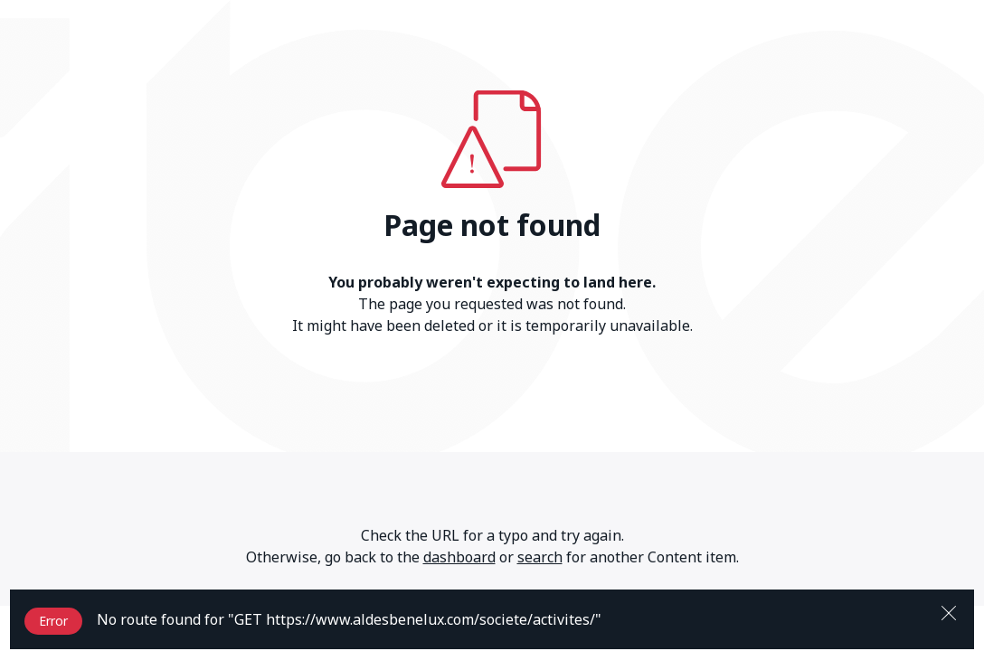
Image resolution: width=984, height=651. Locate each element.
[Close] (948, 611)
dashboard (459, 557)
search (540, 557)
